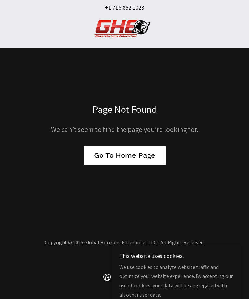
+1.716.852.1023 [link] (124, 7)
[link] (124, 28)
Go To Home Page (124, 155)
